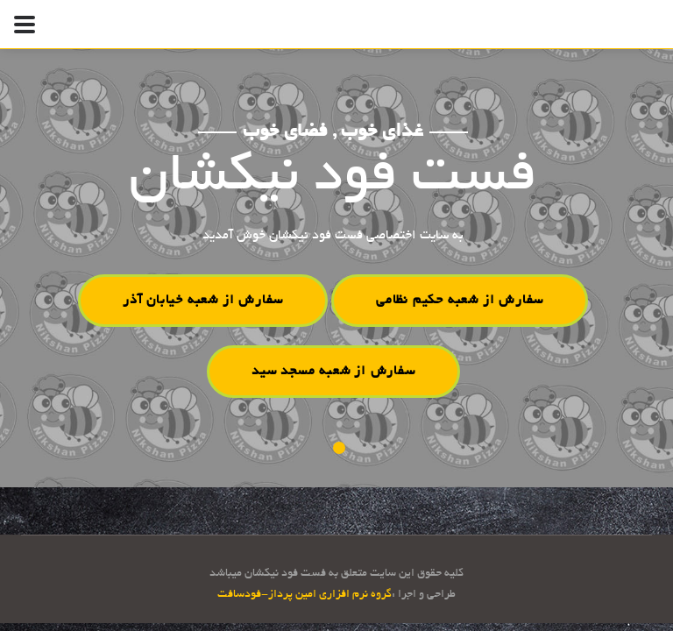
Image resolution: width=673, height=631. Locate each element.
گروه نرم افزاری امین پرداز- (326, 595)
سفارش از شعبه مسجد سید (333, 371)
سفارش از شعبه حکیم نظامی (459, 301)
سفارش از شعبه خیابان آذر (203, 301)
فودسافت (239, 595)
